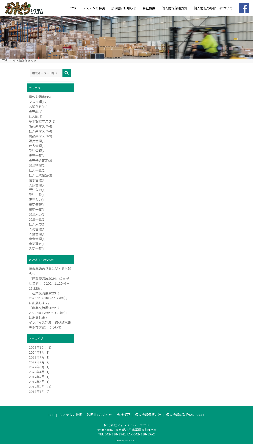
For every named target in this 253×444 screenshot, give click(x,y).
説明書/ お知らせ (123, 8)
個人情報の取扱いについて (213, 8)
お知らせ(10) (38, 107)
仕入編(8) (35, 116)
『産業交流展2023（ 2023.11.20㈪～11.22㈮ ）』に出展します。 (49, 298)
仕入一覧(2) (37, 170)
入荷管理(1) (37, 229)
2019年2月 (37, 386)
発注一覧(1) (37, 219)
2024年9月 (37, 352)
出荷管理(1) (37, 204)
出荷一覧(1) (37, 209)
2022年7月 (37, 362)
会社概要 (148, 8)
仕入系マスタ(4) (40, 131)
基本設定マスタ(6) (42, 121)
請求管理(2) (37, 180)
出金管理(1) (37, 239)
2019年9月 (37, 377)
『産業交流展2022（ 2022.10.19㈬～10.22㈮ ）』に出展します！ (49, 313)
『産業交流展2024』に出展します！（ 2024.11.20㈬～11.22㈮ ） (49, 283)
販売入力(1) (37, 200)
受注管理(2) (37, 151)
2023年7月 (37, 357)
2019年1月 (37, 391)
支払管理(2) (37, 185)
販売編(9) (35, 111)
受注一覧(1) (37, 195)
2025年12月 (38, 347)
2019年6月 (37, 382)
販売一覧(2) (37, 156)
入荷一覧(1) (37, 249)
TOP (73, 8)
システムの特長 (93, 8)
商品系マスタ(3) (40, 136)
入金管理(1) (37, 234)
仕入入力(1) (37, 224)
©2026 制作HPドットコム (127, 440)
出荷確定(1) (37, 244)
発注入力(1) (37, 214)
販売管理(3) (37, 141)
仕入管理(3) (37, 146)
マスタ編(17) (38, 102)
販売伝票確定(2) (40, 160)
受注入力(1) (37, 190)
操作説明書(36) (40, 97)
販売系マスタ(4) (40, 126)
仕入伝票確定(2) (40, 175)
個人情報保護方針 (174, 8)
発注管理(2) (37, 165)
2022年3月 (37, 367)
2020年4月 (37, 372)
